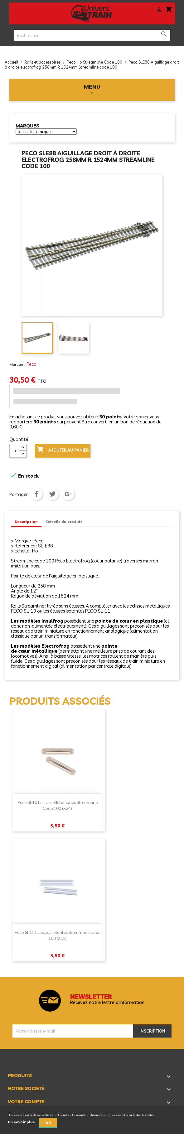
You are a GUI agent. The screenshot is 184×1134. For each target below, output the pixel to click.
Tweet (52, 494)
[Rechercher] (92, 35)
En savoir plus (21, 1122)
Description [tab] (26, 521)
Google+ (68, 494)
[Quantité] (14, 451)
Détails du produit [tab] (64, 521)
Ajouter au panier (63, 450)
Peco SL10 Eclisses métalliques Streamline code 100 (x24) (57, 805)
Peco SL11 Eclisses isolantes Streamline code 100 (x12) (57, 935)
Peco (31, 364)
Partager (36, 494)
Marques (27, 126)
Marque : (17, 364)
